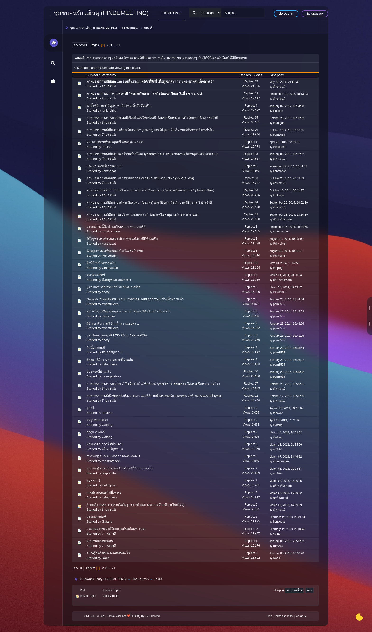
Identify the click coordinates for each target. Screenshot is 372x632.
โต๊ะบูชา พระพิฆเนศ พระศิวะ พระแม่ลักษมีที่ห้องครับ (122, 239)
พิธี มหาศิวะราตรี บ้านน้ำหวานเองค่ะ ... (113, 323)
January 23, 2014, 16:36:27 (286, 360)
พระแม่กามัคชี (96, 517)
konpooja (279, 521)
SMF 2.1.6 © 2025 (94, 615)
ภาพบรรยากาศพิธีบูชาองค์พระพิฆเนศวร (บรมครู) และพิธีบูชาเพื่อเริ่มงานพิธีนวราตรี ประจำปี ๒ (151, 130)
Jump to (279, 590)
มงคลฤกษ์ (93, 480)
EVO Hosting (152, 615)
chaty (105, 292)
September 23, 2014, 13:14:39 (288, 214)
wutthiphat (109, 485)
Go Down (80, 45)
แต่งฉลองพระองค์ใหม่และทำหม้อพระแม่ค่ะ (116, 529)
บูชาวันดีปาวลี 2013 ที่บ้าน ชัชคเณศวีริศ (113, 287)
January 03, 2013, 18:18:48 (286, 553)
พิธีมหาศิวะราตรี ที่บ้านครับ (105, 444)
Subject (92, 75)
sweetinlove (110, 304)
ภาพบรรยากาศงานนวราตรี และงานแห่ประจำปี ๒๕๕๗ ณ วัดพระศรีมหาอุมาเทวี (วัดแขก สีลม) (150, 190)
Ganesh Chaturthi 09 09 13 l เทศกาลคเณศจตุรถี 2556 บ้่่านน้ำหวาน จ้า (135, 299)
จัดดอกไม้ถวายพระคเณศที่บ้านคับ (110, 359)
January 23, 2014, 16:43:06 (286, 323)
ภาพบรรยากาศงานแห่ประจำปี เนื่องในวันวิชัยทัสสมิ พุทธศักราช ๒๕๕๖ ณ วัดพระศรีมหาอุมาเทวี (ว (153, 384)
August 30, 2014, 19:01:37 (286, 251)
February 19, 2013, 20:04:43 (287, 529)
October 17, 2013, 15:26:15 (286, 396)
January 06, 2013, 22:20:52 (286, 541)
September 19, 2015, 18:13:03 (288, 94)
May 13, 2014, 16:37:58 (284, 263)
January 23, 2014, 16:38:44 (286, 347)
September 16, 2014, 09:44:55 (288, 226)
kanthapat (109, 171)
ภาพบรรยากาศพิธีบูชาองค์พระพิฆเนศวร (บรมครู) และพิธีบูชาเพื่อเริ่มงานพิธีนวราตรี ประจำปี (149, 202)
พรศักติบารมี (281, 497)
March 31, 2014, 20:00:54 (285, 275)
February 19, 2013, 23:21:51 (287, 517)
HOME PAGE (172, 12)
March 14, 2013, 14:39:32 (285, 432)
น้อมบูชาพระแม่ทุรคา (116, 280)
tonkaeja (278, 195)
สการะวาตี (109, 533)
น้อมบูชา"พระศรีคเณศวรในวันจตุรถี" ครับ (115, 251)
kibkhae (278, 110)
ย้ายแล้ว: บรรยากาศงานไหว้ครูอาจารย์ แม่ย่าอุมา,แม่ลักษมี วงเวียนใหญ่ (135, 505)
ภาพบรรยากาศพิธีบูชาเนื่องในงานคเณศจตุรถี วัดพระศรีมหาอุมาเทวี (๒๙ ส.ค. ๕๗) (142, 214)
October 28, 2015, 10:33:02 (286, 118)
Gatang (107, 425)
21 (118, 45)
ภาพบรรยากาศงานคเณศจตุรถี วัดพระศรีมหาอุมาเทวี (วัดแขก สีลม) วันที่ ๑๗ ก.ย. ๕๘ (144, 93)
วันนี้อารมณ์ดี (96, 347)
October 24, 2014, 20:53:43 (286, 178)
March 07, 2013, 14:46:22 (285, 456)
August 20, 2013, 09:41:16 (286, 408)
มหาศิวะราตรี (96, 275)
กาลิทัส (277, 449)
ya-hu (276, 533)
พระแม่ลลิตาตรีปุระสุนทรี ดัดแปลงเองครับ (115, 142)
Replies (245, 75)
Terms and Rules (284, 615)
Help (269, 615)
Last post (278, 75)
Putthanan (279, 147)
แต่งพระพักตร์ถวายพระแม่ (105, 166)
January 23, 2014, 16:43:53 (286, 311)
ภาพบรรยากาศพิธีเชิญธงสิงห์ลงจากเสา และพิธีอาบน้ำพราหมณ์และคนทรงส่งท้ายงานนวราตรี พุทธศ (154, 396)
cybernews (109, 364)
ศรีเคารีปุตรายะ (282, 219)
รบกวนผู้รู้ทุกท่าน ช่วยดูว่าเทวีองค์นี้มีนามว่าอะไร (120, 468)
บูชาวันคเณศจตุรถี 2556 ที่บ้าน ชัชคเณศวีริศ (117, 335)
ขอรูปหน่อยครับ (97, 420)
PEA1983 (279, 292)
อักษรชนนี (109, 86)
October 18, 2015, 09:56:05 (286, 130)
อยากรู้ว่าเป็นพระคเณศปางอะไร (108, 553)
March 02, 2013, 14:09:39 (285, 505)
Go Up (78, 568)
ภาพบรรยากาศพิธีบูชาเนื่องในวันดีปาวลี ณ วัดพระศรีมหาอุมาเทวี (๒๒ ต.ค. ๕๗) (140, 178)
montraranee (111, 231)
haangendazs (111, 376)
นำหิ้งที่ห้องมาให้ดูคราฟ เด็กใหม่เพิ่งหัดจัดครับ (118, 105)
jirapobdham (110, 473)
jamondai (108, 316)
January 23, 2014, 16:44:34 (286, 299)
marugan (278, 123)
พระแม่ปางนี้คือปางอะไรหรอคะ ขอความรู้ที (116, 226)
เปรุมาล (278, 546)
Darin (105, 558)
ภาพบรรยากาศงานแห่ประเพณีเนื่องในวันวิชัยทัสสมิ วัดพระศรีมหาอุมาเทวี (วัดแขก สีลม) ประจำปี (152, 118)
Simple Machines (116, 615)
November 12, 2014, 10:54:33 (288, 166)
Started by (108, 75)
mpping (277, 268)
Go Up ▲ (301, 615)
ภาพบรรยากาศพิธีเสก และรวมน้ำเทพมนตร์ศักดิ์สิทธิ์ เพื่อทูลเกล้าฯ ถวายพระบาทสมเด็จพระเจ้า (150, 81)
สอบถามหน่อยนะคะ (100, 541)
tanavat (107, 412)
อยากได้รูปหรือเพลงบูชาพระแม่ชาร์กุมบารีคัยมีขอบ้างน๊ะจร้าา (128, 311)
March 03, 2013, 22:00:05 (285, 481)
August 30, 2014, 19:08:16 (286, 239)
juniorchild (109, 110)
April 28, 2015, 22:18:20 (284, 142)
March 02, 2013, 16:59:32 (285, 493)
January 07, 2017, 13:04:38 (286, 106)
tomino (106, 147)
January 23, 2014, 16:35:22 (286, 372)
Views (257, 75)
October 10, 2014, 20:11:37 (286, 190)
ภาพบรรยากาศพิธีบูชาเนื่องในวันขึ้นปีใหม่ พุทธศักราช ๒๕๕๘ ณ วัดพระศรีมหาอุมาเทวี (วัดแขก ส (152, 154)
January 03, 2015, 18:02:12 (286, 154)
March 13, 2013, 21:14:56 (285, 444)
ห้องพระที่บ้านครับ (99, 371)
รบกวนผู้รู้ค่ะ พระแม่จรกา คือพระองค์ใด (114, 456)
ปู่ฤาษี (90, 408)
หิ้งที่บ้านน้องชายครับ (101, 263)
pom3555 (279, 134)
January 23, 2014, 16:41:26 (286, 335)
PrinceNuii (279, 243)
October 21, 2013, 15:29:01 (286, 384)
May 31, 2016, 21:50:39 (284, 82)
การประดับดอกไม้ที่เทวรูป (104, 492)
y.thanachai (110, 268)
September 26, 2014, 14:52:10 (288, 202)
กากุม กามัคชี (96, 432)
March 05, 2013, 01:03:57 (285, 468)
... (114, 45)
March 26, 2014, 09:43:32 (285, 287)
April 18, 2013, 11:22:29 (284, 420)
